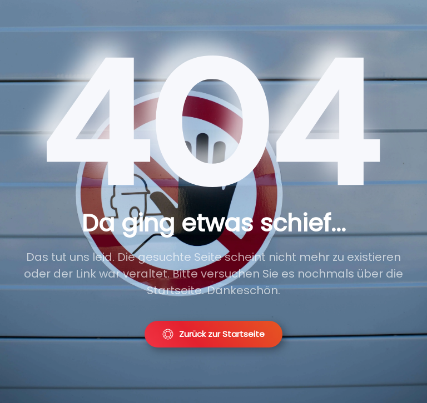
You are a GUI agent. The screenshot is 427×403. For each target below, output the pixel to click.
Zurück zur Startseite (213, 334)
